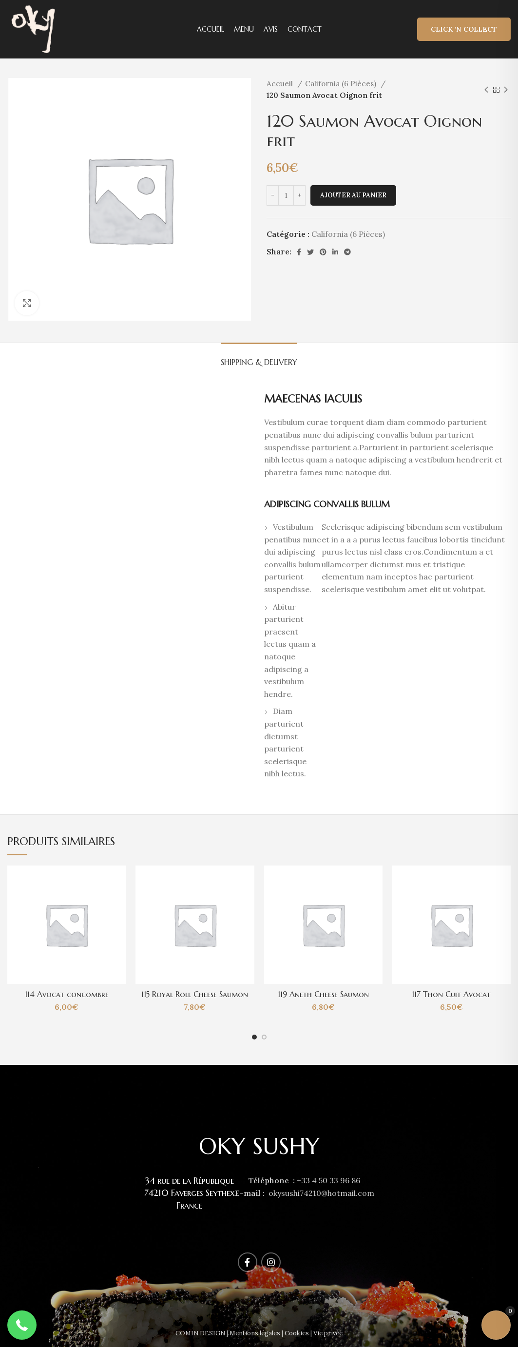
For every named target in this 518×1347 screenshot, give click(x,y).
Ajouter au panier (353, 195)
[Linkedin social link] (335, 252)
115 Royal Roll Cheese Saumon (194, 994)
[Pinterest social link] (323, 252)
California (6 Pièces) (341, 83)
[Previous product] (486, 90)
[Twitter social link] (310, 252)
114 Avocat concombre (67, 994)
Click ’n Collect (464, 29)
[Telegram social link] (347, 252)
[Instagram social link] (271, 1262)
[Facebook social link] (299, 252)
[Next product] (506, 90)
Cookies (297, 1333)
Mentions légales (255, 1333)
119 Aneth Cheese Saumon (323, 994)
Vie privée (328, 1333)
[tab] (259, 357)
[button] (22, 1325)
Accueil (281, 83)
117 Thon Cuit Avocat (451, 994)
